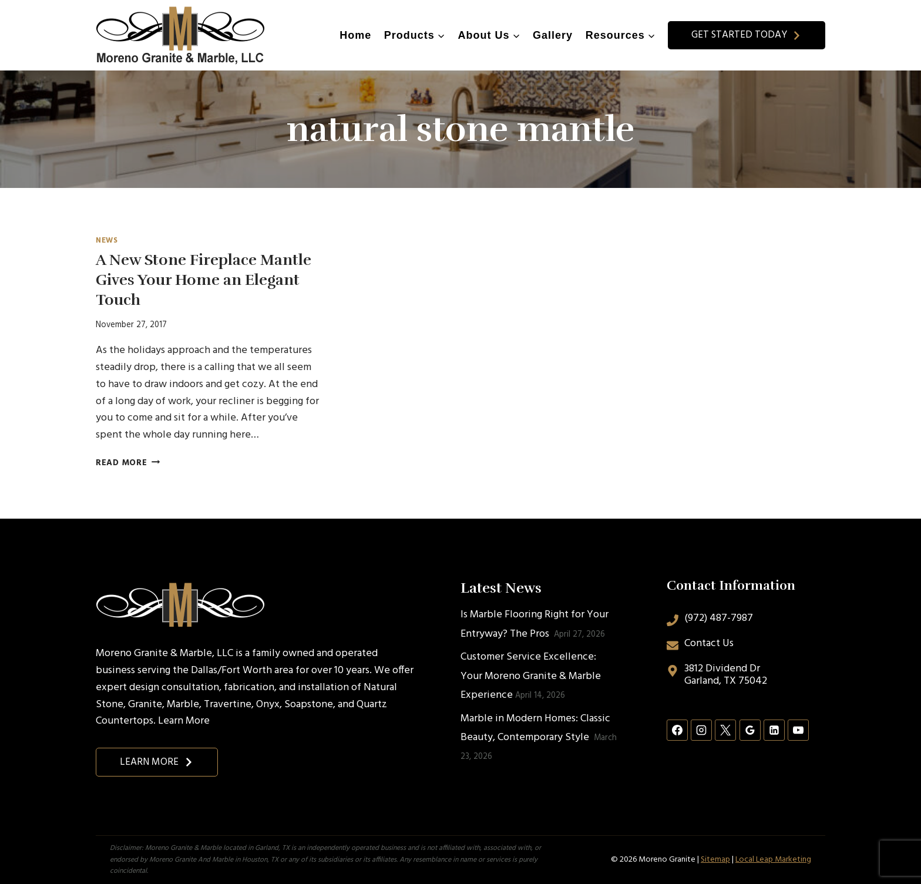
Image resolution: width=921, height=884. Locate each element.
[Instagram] (701, 730)
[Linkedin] (774, 730)
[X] (725, 730)
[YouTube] (798, 730)
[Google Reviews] (750, 730)
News (107, 241)
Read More (128, 463)
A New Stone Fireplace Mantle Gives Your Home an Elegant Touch (203, 280)
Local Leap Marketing (773, 859)
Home (355, 35)
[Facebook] (677, 730)
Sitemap (715, 859)
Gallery (553, 35)
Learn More (184, 721)
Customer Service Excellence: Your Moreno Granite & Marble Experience (530, 676)
